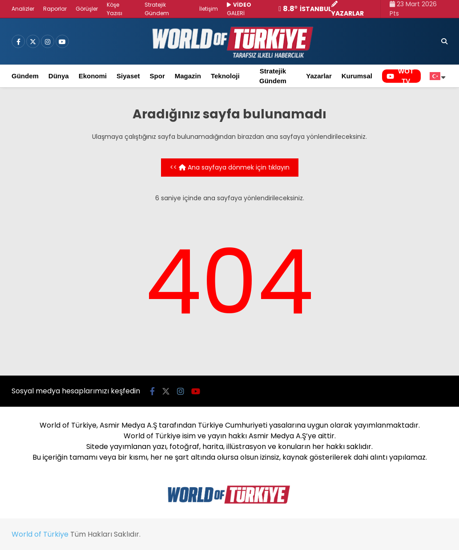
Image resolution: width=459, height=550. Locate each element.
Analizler (23, 8)
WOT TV (400, 76)
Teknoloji (225, 76)
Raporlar (55, 8)
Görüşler (87, 8)
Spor (157, 76)
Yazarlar (319, 76)
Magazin (188, 76)
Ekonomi (93, 76)
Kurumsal (357, 76)
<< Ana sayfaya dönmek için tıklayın (230, 167)
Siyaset (128, 76)
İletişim (208, 8)
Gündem (25, 76)
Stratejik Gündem (272, 76)
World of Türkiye (40, 534)
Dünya (58, 76)
